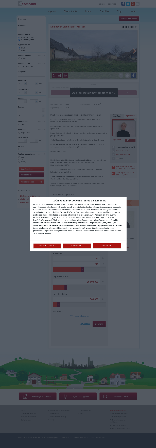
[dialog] (78, 224)
